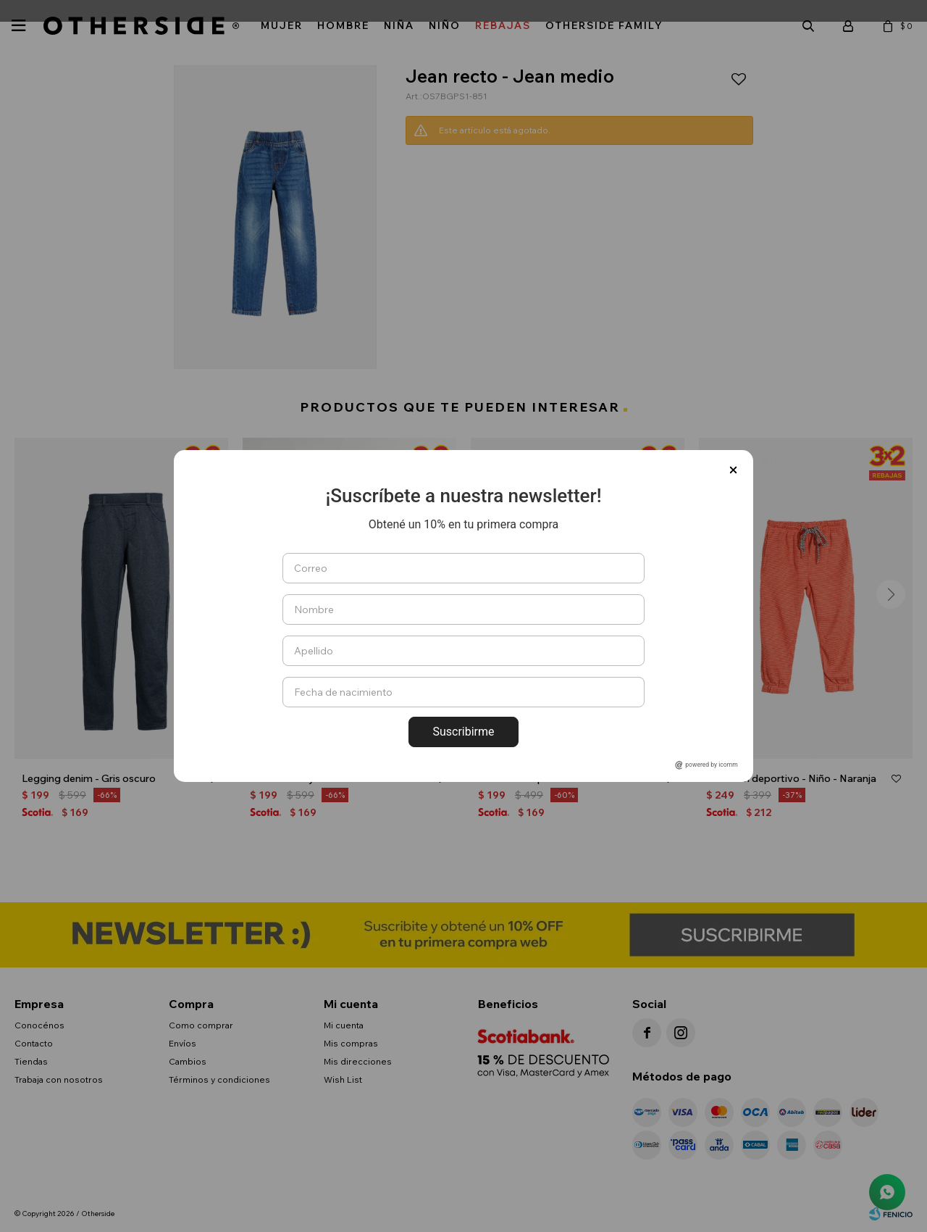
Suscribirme (463, 731)
